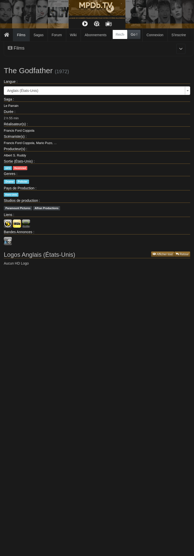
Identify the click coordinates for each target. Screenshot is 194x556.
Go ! (134, 34)
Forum (57, 35)
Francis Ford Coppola (19, 130)
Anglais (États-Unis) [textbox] (22, 91)
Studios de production (21, 200)
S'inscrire (179, 35)
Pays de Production (19, 188)
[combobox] (120, 34)
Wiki (73, 35)
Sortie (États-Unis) (18, 161)
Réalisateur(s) (15, 124)
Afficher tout (163, 254)
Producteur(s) (14, 149)
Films (21, 35)
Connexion (155, 35)
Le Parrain (11, 106)
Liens (8, 215)
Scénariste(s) (14, 136)
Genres (9, 174)
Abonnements (95, 35)
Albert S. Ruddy (15, 155)
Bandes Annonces (18, 232)
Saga (8, 99)
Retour (182, 254)
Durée (8, 112)
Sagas (39, 35)
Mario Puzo (44, 143)
